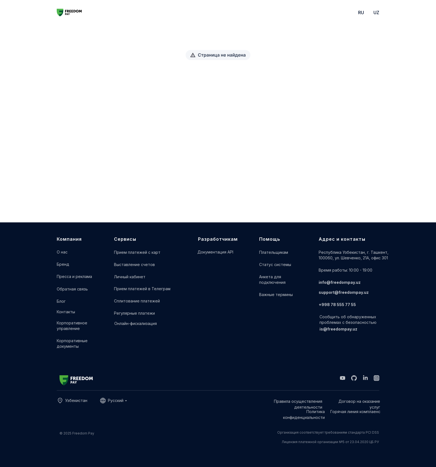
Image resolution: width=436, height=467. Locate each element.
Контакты (66, 311)
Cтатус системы (275, 264)
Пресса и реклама (74, 276)
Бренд (63, 264)
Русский (115, 400)
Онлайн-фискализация (135, 323)
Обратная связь (72, 289)
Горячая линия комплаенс (355, 411)
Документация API (215, 252)
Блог (61, 301)
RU (361, 12)
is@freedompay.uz (338, 329)
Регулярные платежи (134, 313)
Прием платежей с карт (137, 252)
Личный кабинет (129, 276)
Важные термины (276, 294)
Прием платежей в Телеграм (142, 288)
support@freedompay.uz (344, 292)
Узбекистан (76, 400)
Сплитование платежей (137, 301)
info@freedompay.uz (340, 282)
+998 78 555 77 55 (337, 304)
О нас (62, 252)
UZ (376, 12)
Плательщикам (273, 252)
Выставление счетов (134, 264)
